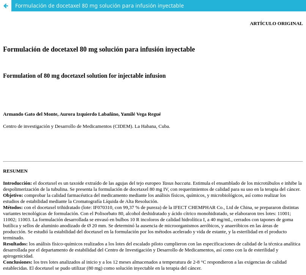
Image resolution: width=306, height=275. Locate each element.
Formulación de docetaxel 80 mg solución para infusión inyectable (99, 5)
